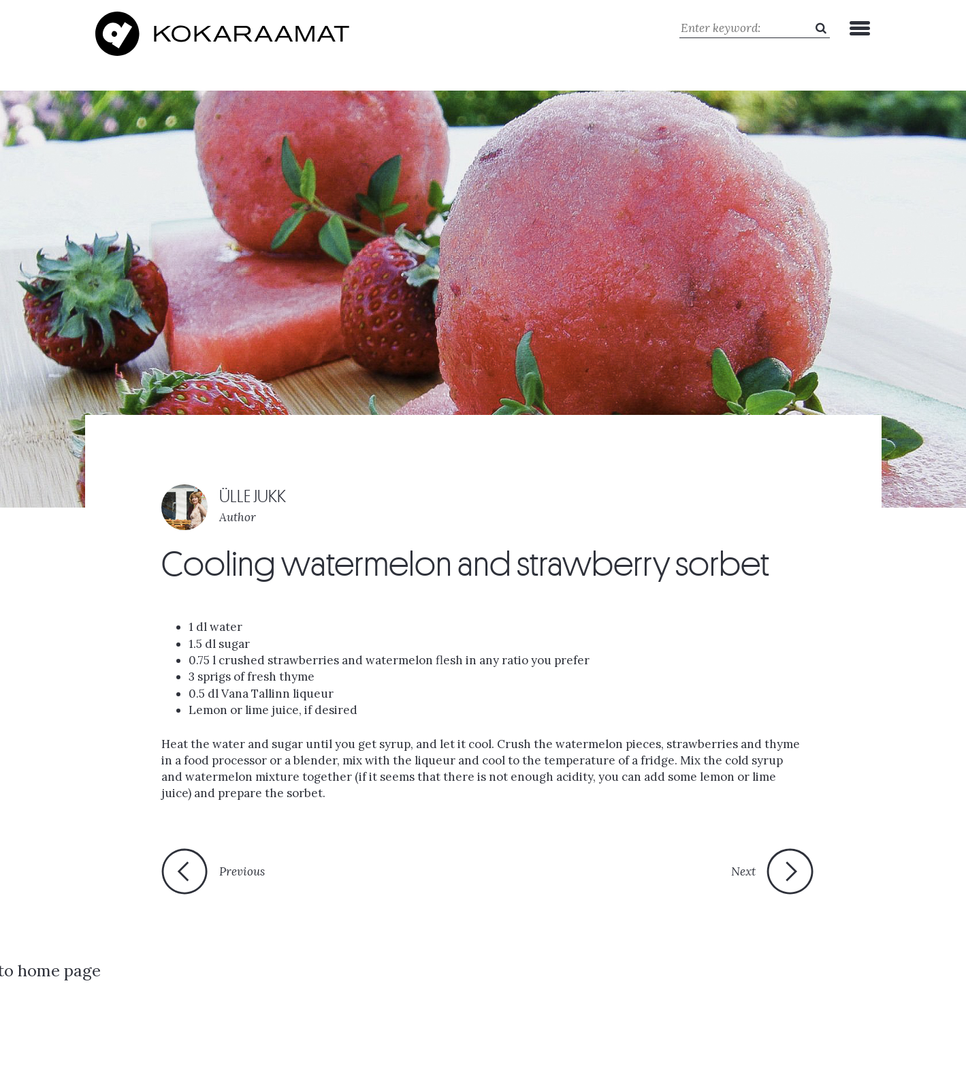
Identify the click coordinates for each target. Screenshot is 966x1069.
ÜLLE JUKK (252, 494)
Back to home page (472, 875)
